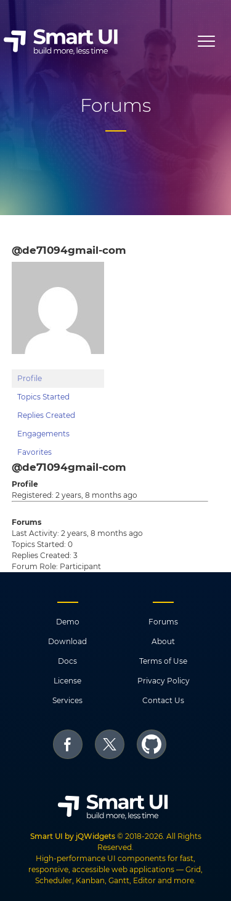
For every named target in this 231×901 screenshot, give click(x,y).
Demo (67, 621)
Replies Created (46, 415)
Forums (163, 621)
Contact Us (163, 700)
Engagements (43, 433)
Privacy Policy (163, 680)
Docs (67, 661)
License (67, 680)
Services (67, 700)
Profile (29, 378)
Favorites (34, 452)
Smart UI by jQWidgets (72, 836)
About (163, 641)
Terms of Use (163, 661)
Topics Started (43, 396)
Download (67, 641)
